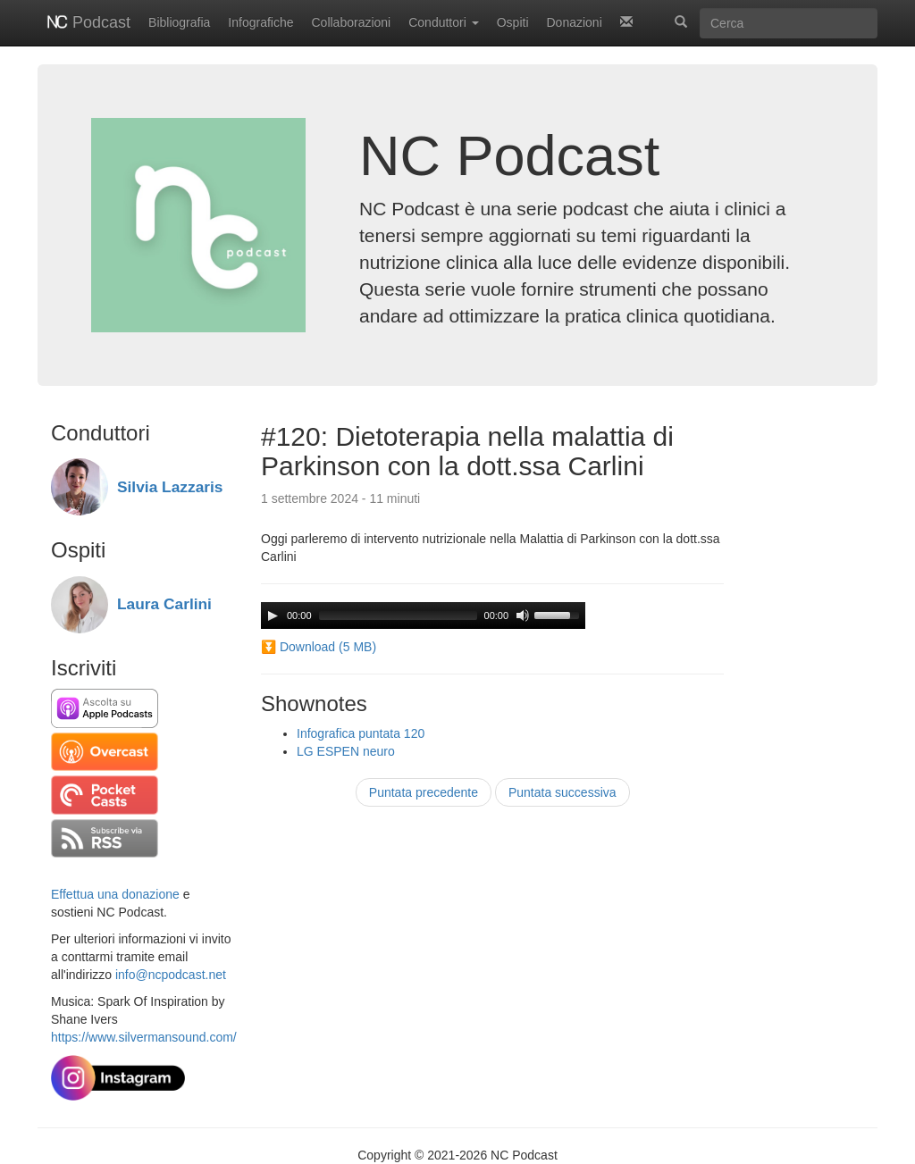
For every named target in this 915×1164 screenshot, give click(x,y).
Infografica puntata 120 (360, 733)
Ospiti (513, 22)
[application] (423, 615)
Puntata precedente (423, 792)
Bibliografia (179, 22)
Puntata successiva (562, 792)
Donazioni (574, 22)
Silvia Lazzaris (169, 487)
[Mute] (523, 615)
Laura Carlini (164, 604)
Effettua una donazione (115, 894)
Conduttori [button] (443, 22)
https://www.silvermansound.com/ (144, 1037)
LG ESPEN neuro (346, 751)
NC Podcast (509, 155)
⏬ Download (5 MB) (318, 647)
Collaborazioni (351, 22)
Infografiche (260, 22)
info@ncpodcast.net (170, 974)
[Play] (272, 615)
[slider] (398, 615)
